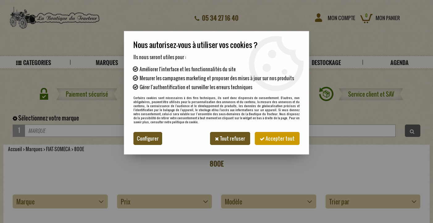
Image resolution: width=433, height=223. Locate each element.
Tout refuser (230, 138)
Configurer (148, 138)
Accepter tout (277, 138)
